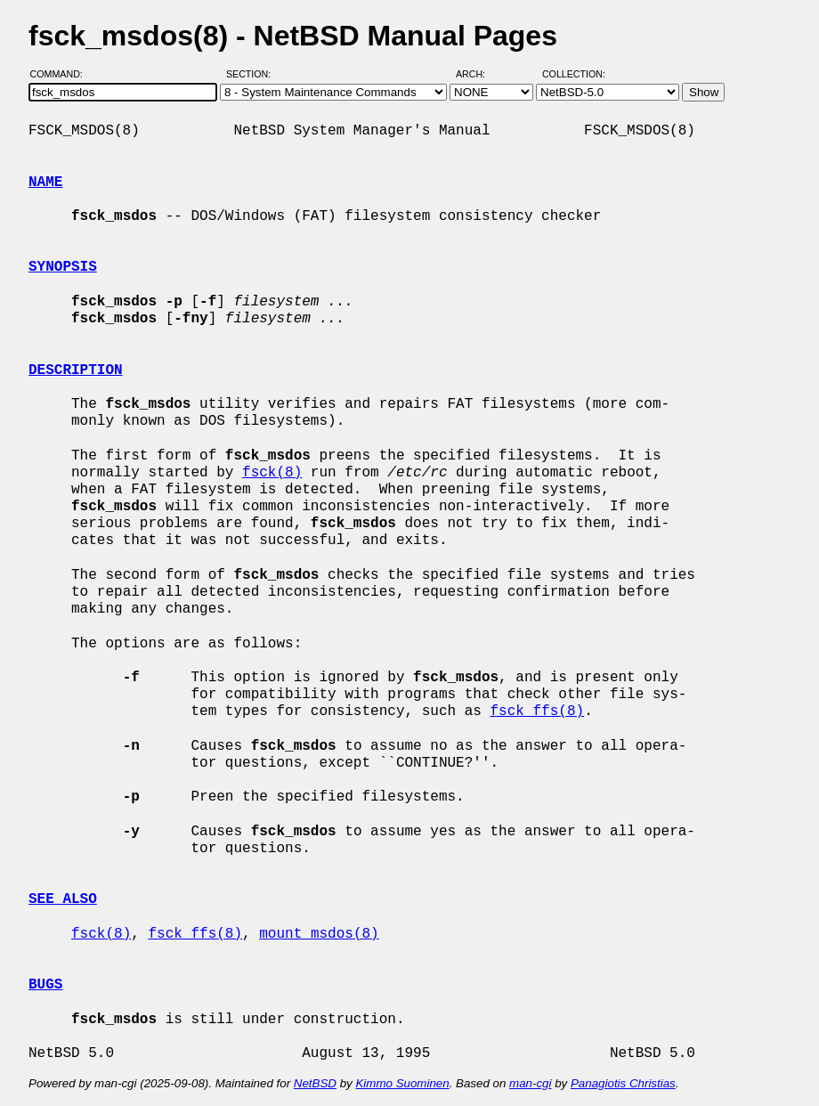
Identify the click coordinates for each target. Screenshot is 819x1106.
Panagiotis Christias (623, 1083)
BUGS (45, 985)
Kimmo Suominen (402, 1083)
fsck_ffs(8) (537, 711)
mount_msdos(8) (318, 934)
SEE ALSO (62, 899)
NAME (45, 182)
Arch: (478, 74)
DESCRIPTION (75, 370)
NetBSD (315, 1083)
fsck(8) (272, 473)
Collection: (573, 74)
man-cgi (530, 1083)
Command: (61, 74)
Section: (252, 74)
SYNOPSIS (62, 267)
